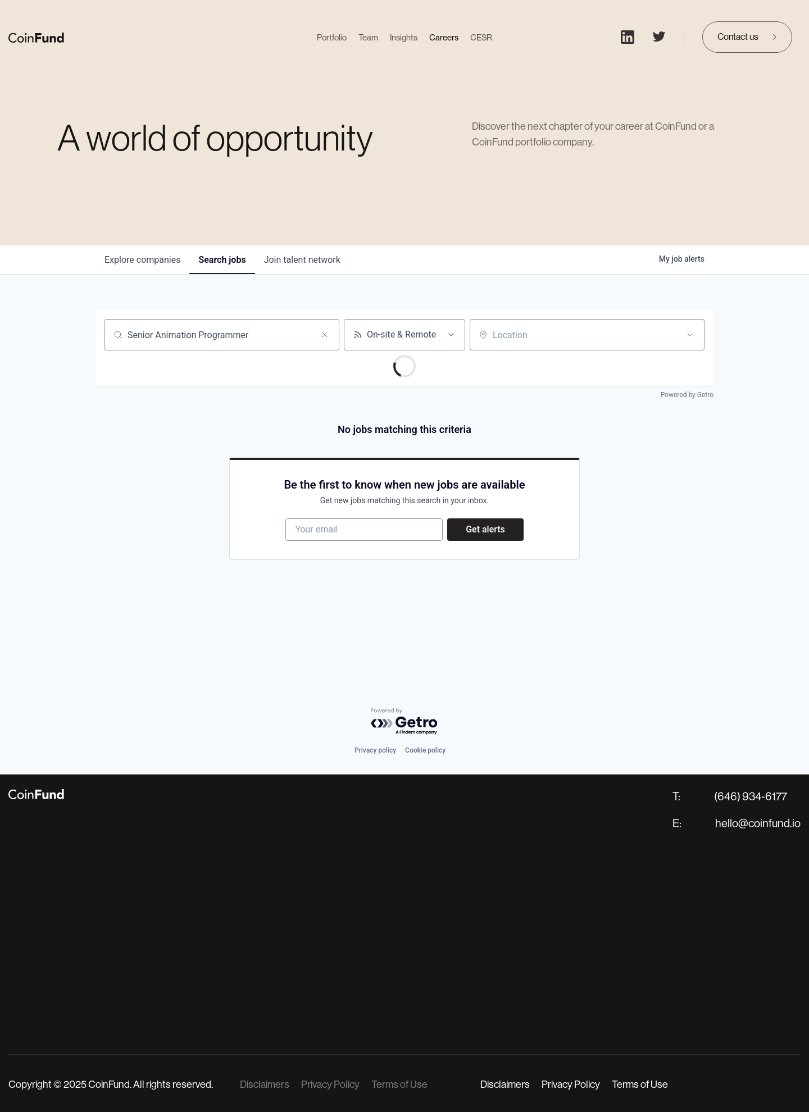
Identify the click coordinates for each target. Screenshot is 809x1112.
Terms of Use (399, 1084)
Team (368, 37)
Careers (443, 37)
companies (142, 259)
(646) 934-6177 (750, 796)
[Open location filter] (690, 334)
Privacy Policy (330, 1084)
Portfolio (332, 37)
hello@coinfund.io (758, 823)
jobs (222, 259)
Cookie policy (425, 750)
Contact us (737, 36)
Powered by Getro (687, 395)
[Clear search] (324, 334)
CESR (481, 37)
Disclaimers (264, 1084)
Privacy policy (375, 750)
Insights (403, 37)
